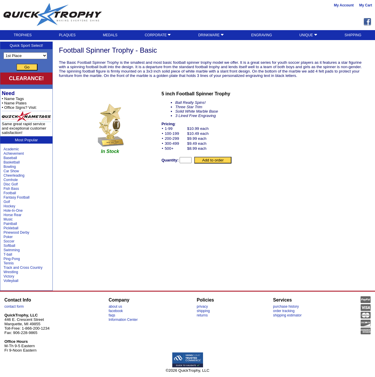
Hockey (9, 206)
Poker (8, 237)
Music (8, 219)
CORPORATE (158, 35)
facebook (116, 311)
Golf (7, 202)
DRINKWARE (211, 35)
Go (27, 67)
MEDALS (110, 35)
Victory (9, 276)
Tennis (9, 263)
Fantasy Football (17, 197)
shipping (203, 311)
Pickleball (11, 228)
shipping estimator (287, 315)
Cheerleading (14, 175)
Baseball (10, 158)
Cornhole (11, 180)
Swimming (12, 250)
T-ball (8, 254)
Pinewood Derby (16, 232)
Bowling (10, 167)
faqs (112, 315)
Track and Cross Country (23, 268)
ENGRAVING (261, 35)
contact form (14, 306)
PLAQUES (67, 35)
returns (202, 315)
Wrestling (11, 272)
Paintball (10, 224)
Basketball (12, 162)
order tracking (283, 311)
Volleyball (11, 281)
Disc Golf (11, 184)
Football (10, 193)
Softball (9, 246)
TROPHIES (23, 35)
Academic (11, 149)
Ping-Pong (12, 259)
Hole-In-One (13, 211)
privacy (202, 306)
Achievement (14, 154)
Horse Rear (12, 215)
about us (115, 306)
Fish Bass (11, 189)
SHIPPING (353, 35)
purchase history (286, 306)
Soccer (9, 241)
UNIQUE (308, 35)
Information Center (123, 320)
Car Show (11, 171)
